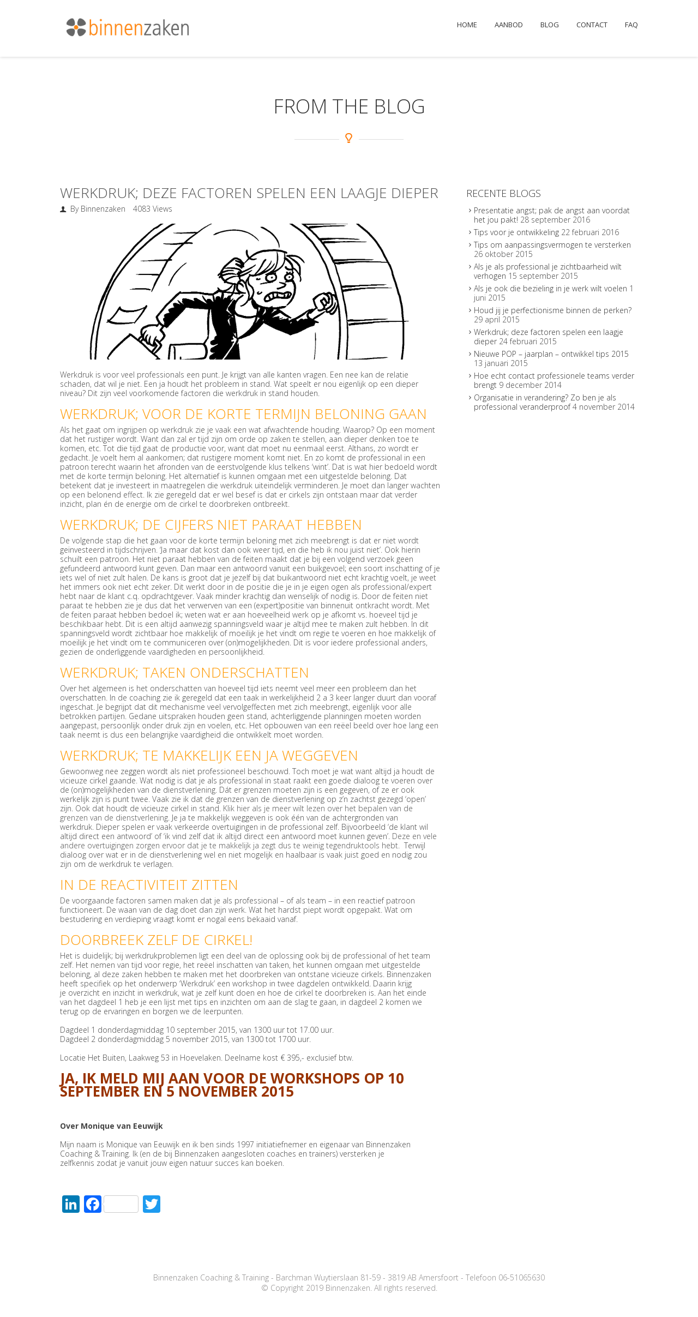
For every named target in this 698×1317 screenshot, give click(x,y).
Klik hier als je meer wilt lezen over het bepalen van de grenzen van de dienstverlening (236, 813)
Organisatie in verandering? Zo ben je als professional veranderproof (545, 402)
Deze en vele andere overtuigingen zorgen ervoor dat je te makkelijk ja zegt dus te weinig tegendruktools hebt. (248, 841)
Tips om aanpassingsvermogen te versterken (552, 245)
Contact (591, 24)
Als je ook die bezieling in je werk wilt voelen (550, 288)
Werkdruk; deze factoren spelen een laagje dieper (249, 192)
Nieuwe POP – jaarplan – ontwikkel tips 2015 (551, 354)
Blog (549, 24)
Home (467, 24)
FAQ (631, 24)
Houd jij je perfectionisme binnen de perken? (552, 310)
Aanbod (509, 24)
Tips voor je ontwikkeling (516, 232)
